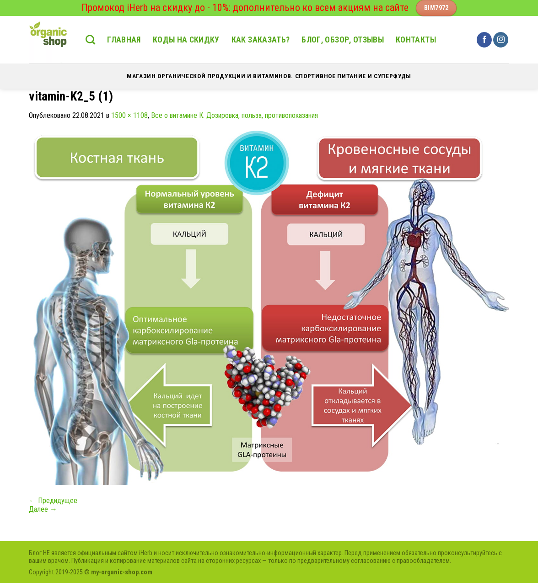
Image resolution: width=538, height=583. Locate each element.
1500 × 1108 (129, 115)
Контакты (416, 39)
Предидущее (53, 500)
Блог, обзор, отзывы (342, 39)
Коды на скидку (186, 39)
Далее (43, 509)
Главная (123, 39)
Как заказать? (260, 39)
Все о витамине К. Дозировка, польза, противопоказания (234, 115)
